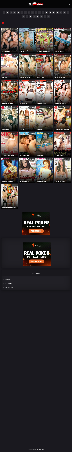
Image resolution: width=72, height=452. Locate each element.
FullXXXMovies (39, 449)
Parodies (7, 279)
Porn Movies (8, 283)
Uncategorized (9, 287)
